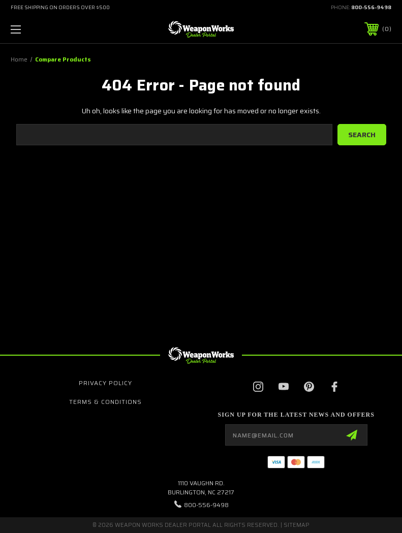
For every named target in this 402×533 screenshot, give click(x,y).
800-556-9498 (371, 7)
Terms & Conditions (105, 401)
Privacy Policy (105, 383)
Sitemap (297, 525)
